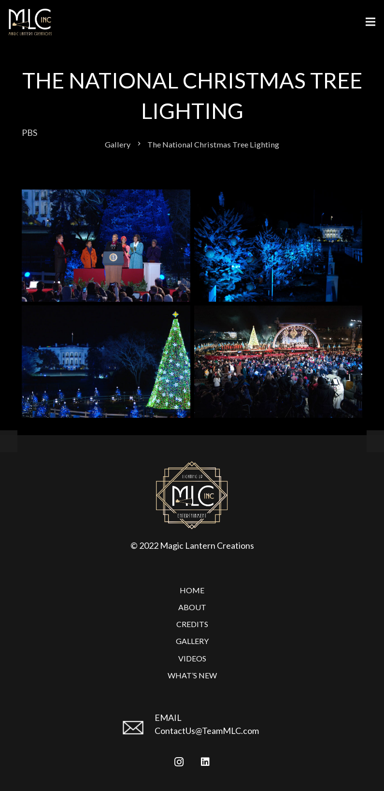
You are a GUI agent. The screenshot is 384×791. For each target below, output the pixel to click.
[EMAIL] (137, 731)
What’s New (192, 675)
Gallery (192, 640)
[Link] (30, 22)
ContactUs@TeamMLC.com (207, 730)
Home (192, 590)
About (192, 607)
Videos (192, 658)
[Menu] (371, 22)
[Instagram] (179, 762)
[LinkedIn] (205, 762)
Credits (192, 624)
